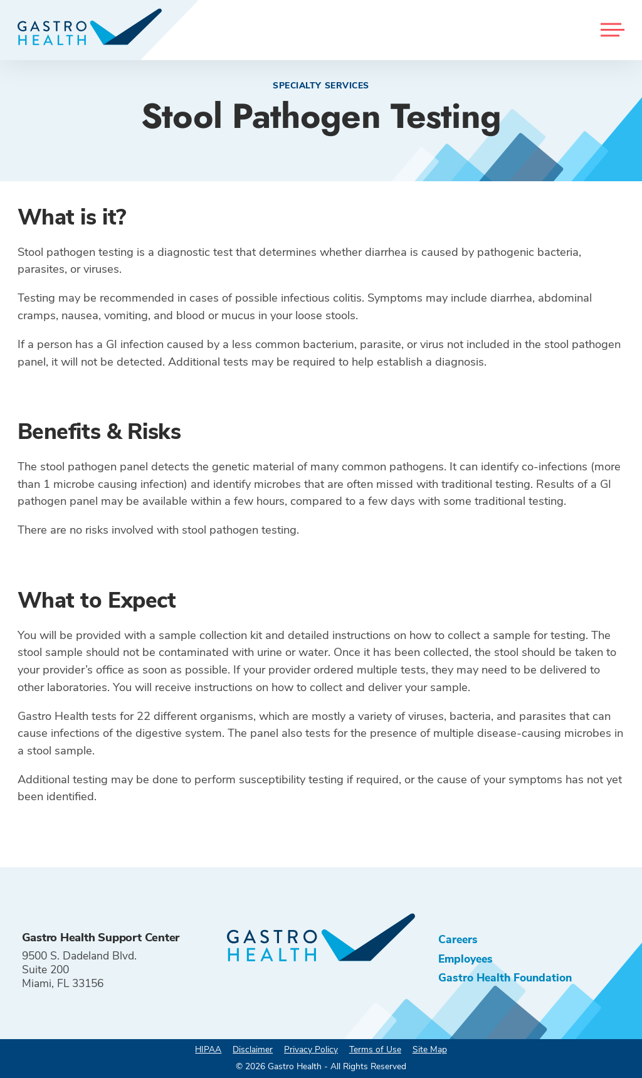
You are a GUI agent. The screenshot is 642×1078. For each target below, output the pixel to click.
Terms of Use (375, 1049)
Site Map (430, 1049)
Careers (458, 939)
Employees (465, 959)
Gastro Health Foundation (505, 978)
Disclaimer (253, 1049)
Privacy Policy (311, 1049)
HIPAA (208, 1049)
